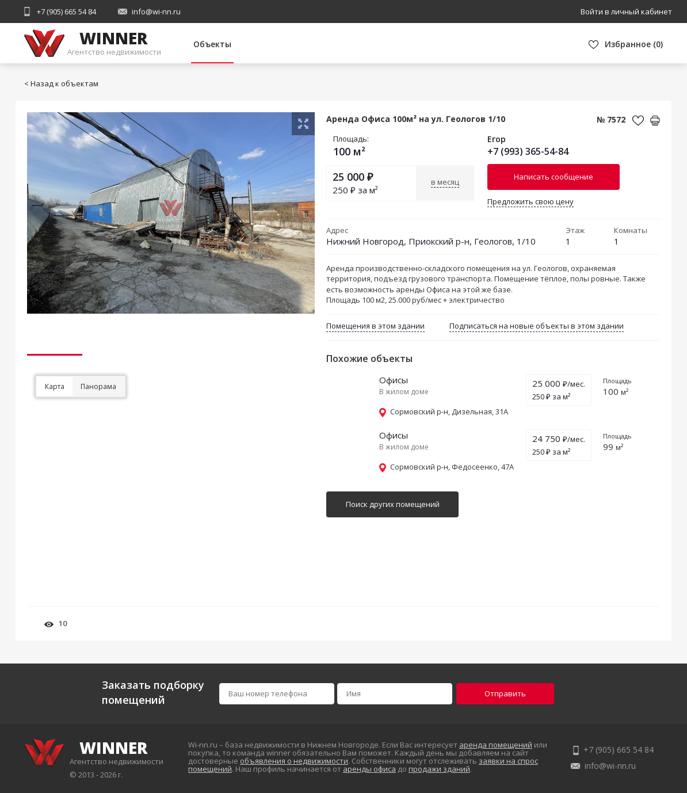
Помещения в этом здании (375, 326)
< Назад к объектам (61, 83)
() (634, 44)
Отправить (505, 693)
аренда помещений (495, 744)
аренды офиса (369, 769)
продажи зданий (439, 769)
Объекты (212, 44)
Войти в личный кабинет (626, 11)
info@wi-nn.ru (156, 11)
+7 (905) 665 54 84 (66, 11)
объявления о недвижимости (294, 761)
